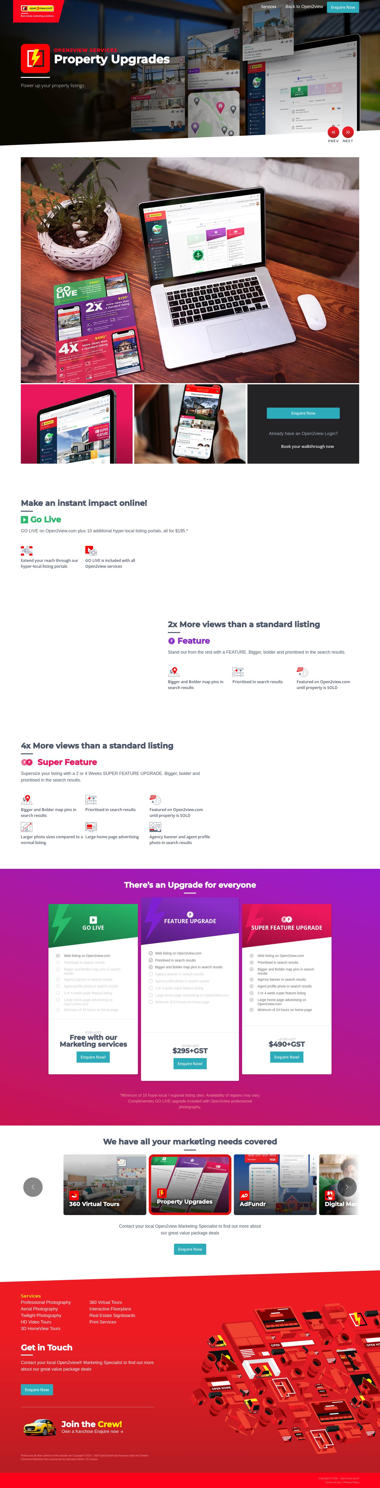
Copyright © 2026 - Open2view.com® (339, 1480)
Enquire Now (343, 7)
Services (268, 6)
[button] (33, 1187)
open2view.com (38, 11)
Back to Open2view (304, 6)
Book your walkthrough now (307, 446)
